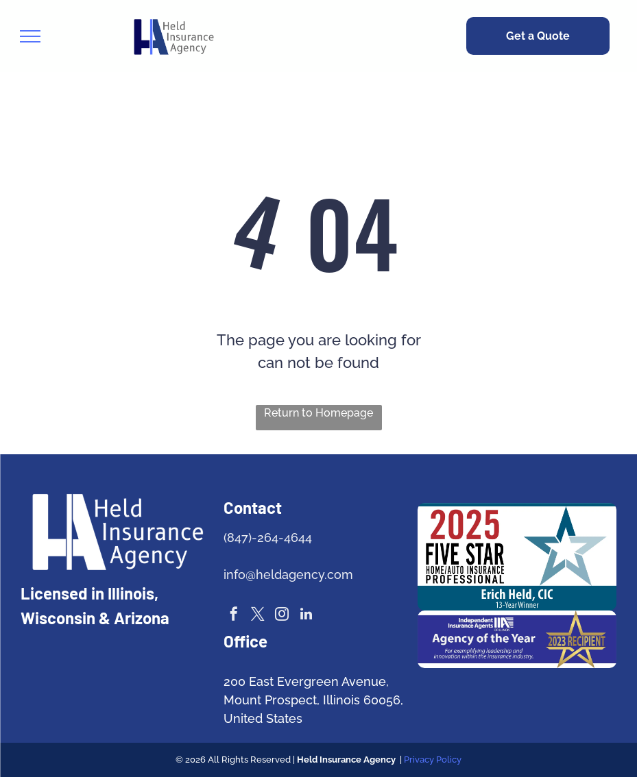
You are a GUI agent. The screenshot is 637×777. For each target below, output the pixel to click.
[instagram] (282, 616)
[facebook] (234, 616)
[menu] (30, 36)
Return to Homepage (318, 412)
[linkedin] (306, 616)
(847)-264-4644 (268, 537)
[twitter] (258, 616)
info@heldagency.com (288, 574)
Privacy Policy (432, 759)
